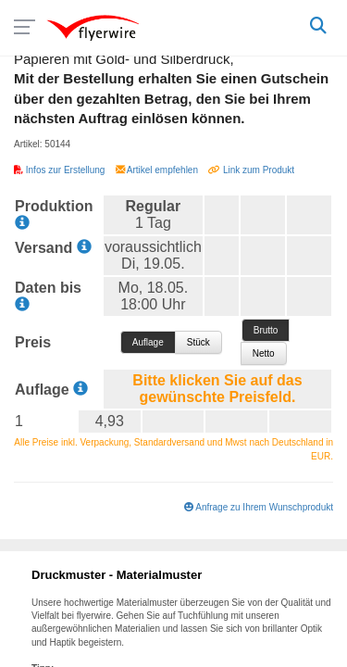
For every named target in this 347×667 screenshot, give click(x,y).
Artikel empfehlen (158, 170)
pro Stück (198, 342)
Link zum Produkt (251, 170)
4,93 (109, 421)
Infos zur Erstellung (60, 170)
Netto (264, 353)
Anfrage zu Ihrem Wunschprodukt (258, 507)
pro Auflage (148, 342)
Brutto (266, 330)
